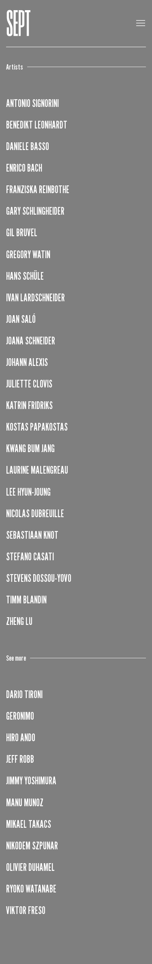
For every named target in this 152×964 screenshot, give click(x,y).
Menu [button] (140, 23)
